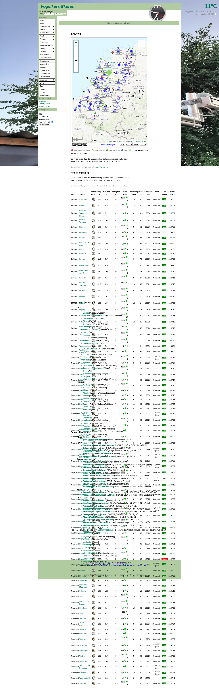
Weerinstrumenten (46, 45)
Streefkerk (83, 608)
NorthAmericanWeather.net (82, 533)
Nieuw (42, 23)
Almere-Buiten (89, 398)
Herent (81, 249)
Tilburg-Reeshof (89, 528)
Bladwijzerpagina (119, 563)
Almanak (43, 48)
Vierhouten (83, 645)
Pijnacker (82, 548)
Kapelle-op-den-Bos (91, 343)
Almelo (81, 375)
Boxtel (85, 412)
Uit (49, 122)
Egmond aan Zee (90, 429)
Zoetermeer (87, 564)
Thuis (42, 20)
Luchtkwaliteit (45, 77)
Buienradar (44, 42)
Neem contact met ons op (100, 563)
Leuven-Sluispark (90, 349)
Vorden (82, 656)
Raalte (81, 564)
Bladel (85, 407)
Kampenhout (83, 265)
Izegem (82, 259)
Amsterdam (87, 401)
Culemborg (87, 418)
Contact (43, 92)
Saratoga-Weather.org (100, 167)
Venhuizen (83, 639)
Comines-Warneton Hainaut (82, 213)
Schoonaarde (88, 365)
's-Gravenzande (89, 385)
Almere (82, 380)
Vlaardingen (83, 651)
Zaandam (82, 683)
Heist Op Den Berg (90, 329)
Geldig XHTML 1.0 (128, 565)
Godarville (83, 232)
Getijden (43, 52)
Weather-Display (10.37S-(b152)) (107, 565)
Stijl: (41, 114)
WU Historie (44, 55)
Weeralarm (44, 67)
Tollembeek (87, 374)
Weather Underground (44, 102)
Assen (85, 404)
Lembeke (82, 278)
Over (41, 86)
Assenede (82, 199)
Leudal (81, 515)
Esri (120, 141)
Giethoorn (87, 437)
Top (87, 563)
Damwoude (87, 421)
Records (43, 39)
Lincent (82, 290)
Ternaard (82, 619)
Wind (42, 36)
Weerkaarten (44, 61)
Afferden (82, 368)
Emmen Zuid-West (90, 432)
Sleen (81, 596)
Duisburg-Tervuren (90, 318)
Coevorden (87, 415)
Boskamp (82, 404)
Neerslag (43, 30)
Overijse (82, 309)
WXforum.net (44, 106)
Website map (45, 95)
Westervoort (83, 661)
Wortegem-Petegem (91, 379)
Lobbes (82, 297)
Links (42, 83)
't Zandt (82, 363)
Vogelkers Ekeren (58, 6)
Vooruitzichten (45, 26)
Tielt (84, 371)
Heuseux (82, 254)
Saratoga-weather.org (138, 141)
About (96, 533)
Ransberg (87, 363)
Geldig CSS (141, 565)
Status (42, 89)
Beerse (82, 206)
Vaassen (82, 629)
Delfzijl (81, 425)
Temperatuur (44, 33)
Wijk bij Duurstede (90, 553)
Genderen (87, 434)
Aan (40, 122)
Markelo (82, 521)
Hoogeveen (87, 459)
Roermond (83, 570)
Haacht (82, 238)
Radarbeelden (45, 74)
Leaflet (109, 141)
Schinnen (82, 591)
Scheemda (83, 580)
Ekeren (82, 227)
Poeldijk (82, 554)
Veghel (86, 536)
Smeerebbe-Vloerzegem (93, 368)
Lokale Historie (45, 58)
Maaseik (86, 357)
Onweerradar (45, 70)
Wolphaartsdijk (84, 678)
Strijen (81, 613)
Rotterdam (83, 576)
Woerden (82, 673)
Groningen (87, 443)
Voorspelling (44, 64)
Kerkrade (82, 503)
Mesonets (43, 80)
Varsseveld (83, 634)
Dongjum (86, 426)
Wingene (82, 346)
